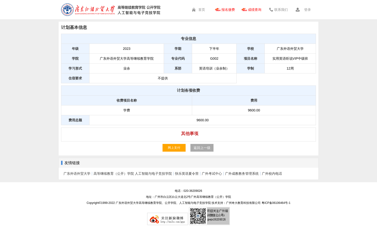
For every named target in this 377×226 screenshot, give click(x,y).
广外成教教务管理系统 (242, 173)
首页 (201, 10)
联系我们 (281, 10)
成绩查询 (254, 10)
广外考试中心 (212, 173)
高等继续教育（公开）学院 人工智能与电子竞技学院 (133, 173)
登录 (307, 10)
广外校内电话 (272, 173)
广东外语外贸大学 (76, 173)
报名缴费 (228, 10)
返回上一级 (202, 148)
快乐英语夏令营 (187, 173)
